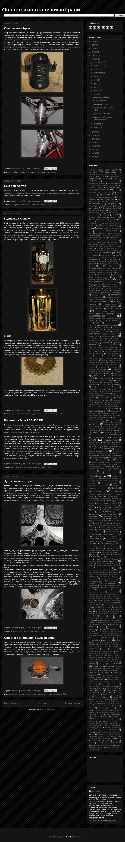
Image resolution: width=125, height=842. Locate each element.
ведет (104, 233)
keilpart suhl (99, 697)
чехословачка (95, 638)
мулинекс (94, 430)
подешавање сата (95, 466)
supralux (100, 734)
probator (91, 721)
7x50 (93, 174)
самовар (114, 536)
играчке (107, 327)
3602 (97, 172)
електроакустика (110, 304)
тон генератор (113, 592)
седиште (92, 548)
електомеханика (103, 290)
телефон (92, 583)
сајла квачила (99, 536)
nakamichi (106, 710)
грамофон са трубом (96, 261)
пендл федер (102, 460)
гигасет (115, 250)
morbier (111, 708)
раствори (118, 512)
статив (98, 568)
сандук (100, 541)
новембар (98, 66)
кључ (119, 360)
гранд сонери (113, 261)
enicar (104, 677)
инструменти (94, 334)
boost (111, 664)
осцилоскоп (104, 453)
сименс (94, 555)
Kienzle (60, 414)
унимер (108, 602)
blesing (115, 662)
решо (108, 527)
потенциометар (113, 478)
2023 (94, 48)
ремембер (106, 523)
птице (109, 501)
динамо (115, 277)
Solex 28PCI (117, 732)
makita (108, 706)
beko (108, 659)
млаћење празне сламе (97, 420)
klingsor (115, 699)
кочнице (103, 369)
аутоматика (113, 201)
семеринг (108, 550)
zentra (97, 749)
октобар (97, 69)
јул (95, 80)
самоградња (95, 538)
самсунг (91, 541)
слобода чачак (95, 561)
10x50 (102, 170)
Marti (116, 706)
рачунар (113, 514)
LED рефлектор (15, 186)
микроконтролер (104, 415)
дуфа (99, 288)
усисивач (98, 607)
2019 (94, 132)
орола (93, 451)
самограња (114, 539)
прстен (101, 501)
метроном (114, 411)
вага (90, 233)
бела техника (100, 210)
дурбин (91, 288)
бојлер (91, 219)
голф (119, 253)
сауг (116, 543)
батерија (118, 206)
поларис (118, 466)
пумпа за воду (101, 503)
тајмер (114, 577)
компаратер (106, 365)
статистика (107, 568)
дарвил (91, 272)
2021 (94, 55)
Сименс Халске (105, 554)
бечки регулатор (112, 212)
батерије (95, 208)
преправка (92, 485)
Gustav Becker (96, 688)
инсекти (115, 332)
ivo (96, 692)
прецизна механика (48, 172)
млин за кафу (113, 420)
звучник (98, 323)
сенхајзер (117, 550)
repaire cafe (102, 723)
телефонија (110, 583)
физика (98, 613)
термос (118, 585)
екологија (108, 288)
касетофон (99, 354)
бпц (114, 219)
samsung (92, 727)
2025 (94, 41)
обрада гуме (116, 435)
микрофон (95, 417)
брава (115, 221)
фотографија (116, 620)
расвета (108, 512)
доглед (94, 282)
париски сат (116, 455)
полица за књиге (106, 468)
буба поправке (102, 228)
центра (118, 631)
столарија (109, 570)
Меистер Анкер (97, 404)
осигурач (115, 451)
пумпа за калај (114, 503)
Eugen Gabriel (114, 677)
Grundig (113, 686)
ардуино (91, 187)
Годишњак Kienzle (17, 218)
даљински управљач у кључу (99, 270)
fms (117, 679)
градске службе (109, 257)
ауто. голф (101, 201)
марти (110, 398)
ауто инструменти (107, 197)
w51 (119, 743)
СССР (65, 694)
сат (117, 541)
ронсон (116, 529)
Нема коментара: (34, 168)
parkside (95, 717)
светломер (99, 546)
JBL (90, 695)
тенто (102, 585)
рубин (100, 532)
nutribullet (92, 712)
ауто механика (16, 631)
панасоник (93, 455)
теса (105, 587)
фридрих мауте (100, 624)
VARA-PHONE (96, 741)
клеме (104, 360)
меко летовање (112, 404)
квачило (98, 356)
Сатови (53, 414)
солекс (99, 563)
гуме (107, 266)
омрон (91, 449)
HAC (116, 688)
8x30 (99, 174)
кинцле (22, 414)
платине (108, 462)
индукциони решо (113, 329)
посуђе (102, 478)
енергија (111, 318)
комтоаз (91, 367)
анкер (103, 183)
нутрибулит (104, 435)
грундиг (92, 266)
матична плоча (97, 400)
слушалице (111, 561)
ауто (107, 192)
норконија (94, 435)
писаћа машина (97, 462)
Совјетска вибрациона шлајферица (29, 637)
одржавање (93, 447)
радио (91, 507)
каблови (115, 345)
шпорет (115, 646)
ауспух (116, 190)
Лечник (103, 384)
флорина (102, 616)
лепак (116, 382)
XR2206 (107, 747)
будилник (116, 228)
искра (114, 336)
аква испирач (114, 176)
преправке (103, 485)
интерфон (112, 334)
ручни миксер (106, 534)
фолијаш (92, 618)
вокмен (91, 246)
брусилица (114, 226)
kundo (111, 701)
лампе (111, 380)
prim (116, 719)
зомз (90, 327)
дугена (116, 286)
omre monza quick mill (106, 712)
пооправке (92, 471)
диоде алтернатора (95, 279)
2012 (94, 157)
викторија (92, 242)
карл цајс (108, 351)
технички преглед (104, 590)
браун (117, 223)
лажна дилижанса (105, 378)
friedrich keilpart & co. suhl (98, 682)
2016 (94, 142)
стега (116, 568)
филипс (107, 614)
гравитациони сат (107, 255)
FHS (103, 679)
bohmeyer (102, 664)
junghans (106, 695)
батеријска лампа (110, 208)
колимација (113, 362)
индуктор (101, 329)
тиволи (115, 590)
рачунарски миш (110, 516)
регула (115, 518)
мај (95, 87)
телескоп (114, 581)
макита (116, 393)
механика (92, 413)
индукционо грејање (96, 331)
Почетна (42, 703)
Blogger (77, 837)
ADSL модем (93, 653)
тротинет (92, 598)
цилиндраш (93, 635)
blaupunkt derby (104, 662)
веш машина (94, 240)
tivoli (99, 738)
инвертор (92, 329)
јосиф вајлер (106, 342)
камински (103, 349)
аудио (118, 187)
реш (102, 527)
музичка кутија (116, 428)
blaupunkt (92, 662)
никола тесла (109, 433)
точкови (91, 596)
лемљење (107, 382)
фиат (112, 611)
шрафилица (93, 649)
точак (116, 594)
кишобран (15, 172)
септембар (98, 73)
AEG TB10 (108, 653)
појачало (108, 466)
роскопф (92, 532)
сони (107, 563)
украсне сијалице (104, 600)
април (96, 90)
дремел (99, 286)
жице (100, 321)
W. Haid (106, 743)
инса (107, 332)
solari (90, 732)
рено (93, 525)
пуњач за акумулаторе (107, 505)
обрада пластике (110, 440)
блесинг (114, 217)
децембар (98, 62)
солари (91, 563)
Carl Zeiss (108, 666)
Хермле (92, 631)
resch (110, 723)
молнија (95, 424)
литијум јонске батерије (101, 387)
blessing (92, 664)
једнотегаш (93, 343)
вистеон (103, 242)
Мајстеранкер (106, 393)
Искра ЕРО (92, 338)
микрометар (117, 415)
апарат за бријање (101, 185)
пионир (118, 460)
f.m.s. (90, 679)
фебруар (98, 124)
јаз (106, 340)
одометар (114, 444)
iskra (113, 690)
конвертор (102, 367)
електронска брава (106, 311)
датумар (99, 272)
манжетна (101, 398)
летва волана (93, 384)
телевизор (114, 579)
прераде (115, 485)
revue (117, 723)
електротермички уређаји (101, 314)
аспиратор (109, 187)
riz (89, 725)
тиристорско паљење (96, 592)
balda (109, 657)
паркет (94, 458)
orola (101, 714)
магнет (115, 389)
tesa (102, 736)
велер (111, 233)
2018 (94, 135)
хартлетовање (93, 629)
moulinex (98, 710)
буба (91, 228)
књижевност (102, 362)
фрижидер (114, 625)
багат (99, 206)
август (96, 76)
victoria (91, 743)
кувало (100, 373)
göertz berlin (114, 684)
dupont (92, 675)
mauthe (91, 708)
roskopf (105, 725)
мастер (118, 398)
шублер (91, 651)
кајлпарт (100, 347)
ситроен (109, 557)
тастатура (104, 579)
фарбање (92, 609)
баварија (92, 206)
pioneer (91, 719)
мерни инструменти (97, 411)
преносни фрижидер (109, 483)
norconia (115, 710)
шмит (101, 644)
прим (100, 496)
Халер (102, 627)
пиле (111, 460)
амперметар (93, 183)
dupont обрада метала (110, 675)
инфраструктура (94, 336)
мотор (116, 424)
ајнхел (105, 176)
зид (96, 325)
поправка (115, 471)
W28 (113, 743)
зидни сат (113, 325)
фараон (115, 607)
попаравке (103, 471)
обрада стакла (94, 442)
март (96, 94)
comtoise (102, 670)
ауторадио (112, 204)
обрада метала (25, 172)
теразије (110, 585)
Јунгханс (92, 345)
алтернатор (93, 181)
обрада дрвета (99, 437)
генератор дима (112, 248)
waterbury (94, 745)
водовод (114, 242)
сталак (91, 565)
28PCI (91, 172)
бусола (97, 231)
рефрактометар (113, 525)
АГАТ (116, 174)
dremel (91, 672)
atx (117, 655)
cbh (108, 668)
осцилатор (92, 453)
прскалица (92, 501)
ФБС (100, 609)
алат (105, 179)
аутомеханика (95, 204)
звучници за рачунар (111, 323)
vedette (115, 741)
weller (110, 745)
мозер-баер (117, 422)
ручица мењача (112, 532)
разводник (106, 509)
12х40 (109, 170)
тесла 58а (114, 587)
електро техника (31, 694)
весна (105, 237)
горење (95, 255)
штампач (105, 649)
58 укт (119, 172)
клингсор (112, 360)
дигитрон (94, 277)
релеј (97, 523)
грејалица (92, 264)
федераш (115, 609)
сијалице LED (45, 205)
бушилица (19, 467)
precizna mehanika (104, 719)
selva (97, 730)
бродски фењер (102, 226)
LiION (117, 703)
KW (117, 701)
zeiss (90, 749)
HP (108, 690)
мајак (116, 391)
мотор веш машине (111, 426)
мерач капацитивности (97, 409)
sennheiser (105, 730)
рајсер (100, 512)
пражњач (102, 481)
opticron (93, 714)
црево (101, 635)
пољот (116, 468)
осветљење (26, 205)
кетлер (91, 358)
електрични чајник (98, 299)
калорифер (92, 349)
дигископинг (117, 275)
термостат (95, 588)
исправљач (93, 340)
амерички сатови (110, 181)
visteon (98, 743)
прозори (115, 498)
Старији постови (72, 703)
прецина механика (105, 494)
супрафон (92, 577)
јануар (97, 127)
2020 (94, 59)
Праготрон (92, 481)
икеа (116, 327)
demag (110, 670)
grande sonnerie (94, 686)
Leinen (110, 703)
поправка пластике (111, 473)
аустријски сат (94, 192)
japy (111, 692)
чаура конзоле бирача (113, 635)
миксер (105, 417)
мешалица (92, 415)
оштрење (115, 453)
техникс (91, 590)
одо (104, 444)
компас (115, 365)
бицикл (115, 215)
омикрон (105, 446)
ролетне (108, 529)
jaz (117, 692)
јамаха (115, 340)
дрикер (107, 286)
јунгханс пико (105, 345)
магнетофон (106, 391)
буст (104, 231)
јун (95, 83)
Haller (91, 690)
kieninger (115, 697)
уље (100, 602)
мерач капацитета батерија (108, 406)
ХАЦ (104, 629)
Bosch (48, 467)
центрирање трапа (99, 633)
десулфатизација (103, 275)
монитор (107, 424)
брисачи (91, 226)
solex (97, 732)
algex (117, 653)
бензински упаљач (96, 213)
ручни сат (117, 534)
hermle (99, 690)
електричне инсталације (111, 293)
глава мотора (28, 631)
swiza (119, 734)
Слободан (96, 791)
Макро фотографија (97, 395)
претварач (92, 488)
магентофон (93, 389)
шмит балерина (112, 644)
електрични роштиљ (114, 297)
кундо (93, 376)
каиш (90, 347)
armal (98, 655)
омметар (115, 446)
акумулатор (93, 179)
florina (111, 679)
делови (91, 275)
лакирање (117, 378)
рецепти (92, 527)
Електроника (16, 205)
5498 (105, 172)
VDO (107, 741)
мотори (91, 428)
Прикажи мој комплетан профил (102, 821)
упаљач (117, 602)
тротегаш (115, 596)
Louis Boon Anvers (95, 706)
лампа (102, 380)
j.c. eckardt (103, 692)
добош (118, 279)
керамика (107, 356)
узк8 (99, 598)
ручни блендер (94, 534)
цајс (111, 631)
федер (107, 609)
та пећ (104, 577)
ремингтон (117, 523)
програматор (112, 496)
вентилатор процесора (113, 235)
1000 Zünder (93, 170)
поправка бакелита (95, 473)
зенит (91, 325)
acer (116, 651)
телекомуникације (95, 581)
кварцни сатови (112, 353)
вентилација (95, 237)
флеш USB (92, 616)
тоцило (108, 594)
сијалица (94, 552)
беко (90, 210)
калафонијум (112, 347)
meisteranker (101, 708)
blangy (116, 659)
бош (12, 467)
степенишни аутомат (96, 570)
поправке (36, 172)
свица (108, 546)
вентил (118, 233)
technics (94, 736)
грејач (102, 263)
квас (90, 356)
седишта (116, 546)
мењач (91, 406)
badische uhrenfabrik (96, 657)
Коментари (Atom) (49, 710)
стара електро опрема (105, 565)
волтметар (109, 246)
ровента (99, 530)
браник (104, 223)
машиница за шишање (113, 402)
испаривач (114, 338)
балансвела (108, 206)
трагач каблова (103, 596)
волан (100, 246)
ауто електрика (106, 195)
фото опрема (105, 618)
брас (110, 223)
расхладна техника (99, 514)
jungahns (97, 695)
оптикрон (118, 449)
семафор (99, 550)
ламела (93, 380)
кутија (101, 376)
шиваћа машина (112, 642)
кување (108, 374)
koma (90, 701)
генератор (100, 248)
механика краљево (109, 413)
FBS (96, 679)
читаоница (107, 638)
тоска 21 (92, 594)
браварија (93, 223)
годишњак (15, 414)
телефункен (93, 585)
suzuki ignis (110, 734)
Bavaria (100, 659)
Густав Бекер (94, 268)
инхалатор (106, 336)
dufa (99, 672)
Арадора (114, 185)
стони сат (114, 572)
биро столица (93, 215)
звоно (91, 323)
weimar (103, 745)
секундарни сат (112, 548)
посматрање (93, 478)
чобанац (97, 640)
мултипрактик (105, 430)
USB (119, 738)
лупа (116, 387)
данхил (115, 270)
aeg (101, 653)
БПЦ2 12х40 (103, 221)
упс (106, 605)
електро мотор (113, 299)
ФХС (91, 627)
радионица (117, 507)
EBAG (91, 677)
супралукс (114, 574)
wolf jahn (99, 747)
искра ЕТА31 (103, 338)
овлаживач (117, 442)
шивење (92, 644)
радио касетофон (104, 507)
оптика (107, 449)
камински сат (115, 349)
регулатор (92, 521)
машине (99, 402)
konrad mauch (100, 701)
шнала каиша (94, 646)
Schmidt (108, 728)
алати (115, 178)
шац (93, 642)
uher (113, 739)
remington (92, 723)
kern (107, 697)
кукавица (117, 374)
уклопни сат (108, 598)
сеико (100, 548)
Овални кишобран (17, 28)
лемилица (95, 382)
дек (117, 272)
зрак (98, 327)
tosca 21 (106, 738)
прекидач (92, 483)
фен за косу (102, 611)
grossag (105, 686)
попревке (115, 476)
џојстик (118, 640)
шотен (106, 646)
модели (107, 422)
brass (94, 666)
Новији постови (11, 703)
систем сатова (96, 557)
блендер (103, 217)
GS (120, 686)
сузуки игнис (102, 574)
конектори (114, 367)
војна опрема (112, 244)
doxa (116, 670)
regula (106, 721)
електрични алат (30, 467)
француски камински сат (100, 622)
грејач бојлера (113, 263)
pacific (108, 714)
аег (98, 176)
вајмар (97, 233)
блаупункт (92, 217)
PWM (99, 721)
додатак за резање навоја (110, 282)
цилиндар (114, 633)
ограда (94, 444)
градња (91, 257)
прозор (105, 498)
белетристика (113, 210)
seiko (90, 730)
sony (93, 734)
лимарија (117, 385)
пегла (111, 458)
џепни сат (107, 640)
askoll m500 (108, 655)
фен (90, 611)
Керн (116, 356)
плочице (114, 464)
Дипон (108, 279)
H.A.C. (109, 688)
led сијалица (101, 703)
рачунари (93, 516)
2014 (94, 150)
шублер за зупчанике (104, 651)
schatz (99, 728)
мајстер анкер (93, 393)
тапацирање (93, 579)
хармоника (113, 627)
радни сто (95, 509)
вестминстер (114, 237)
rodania (96, 725)
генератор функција (96, 250)
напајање (97, 433)
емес (103, 318)
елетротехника (94, 318)
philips (105, 717)
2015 (94, 146)
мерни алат (113, 409)
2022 (94, 52)
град (117, 255)
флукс (110, 616)
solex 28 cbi (106, 732)
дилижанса (105, 277)
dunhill (116, 672)
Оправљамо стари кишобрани (41, 9)
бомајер (100, 219)
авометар (108, 174)
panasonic (117, 714)
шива (101, 642)
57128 (112, 172)
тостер (100, 594)
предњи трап (113, 481)
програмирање (94, 498)
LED (90, 703)
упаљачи (96, 605)
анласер (111, 183)
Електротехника (97, 316)
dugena (107, 672)
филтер (115, 613)
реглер (105, 518)
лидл (109, 384)
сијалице (105, 552)
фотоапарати (103, 620)
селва (91, 550)
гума (100, 266)
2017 (94, 139)
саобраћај (109, 541)
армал (100, 187)
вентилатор (95, 235)
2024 (94, 45)
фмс (116, 616)
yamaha (116, 747)
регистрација (93, 518)
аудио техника (100, 189)
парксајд (102, 458)
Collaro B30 (92, 670)
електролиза (93, 306)
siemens (115, 730)
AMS (90, 655)
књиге (93, 362)
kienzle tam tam (104, 699)
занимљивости (113, 320)
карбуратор (97, 351)
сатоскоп (107, 543)
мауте (107, 400)
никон (119, 433)
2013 (94, 153)
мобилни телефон (95, 422)
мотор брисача (94, 426)
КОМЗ (97, 365)
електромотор (95, 309)
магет (105, 389)
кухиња (108, 376)
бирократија (105, 215)
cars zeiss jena (99, 668)
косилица (92, 369)
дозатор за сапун (111, 284)
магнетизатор (93, 391)
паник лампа (104, 455)
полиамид (94, 468)
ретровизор (101, 525)
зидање (103, 325)
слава (97, 559)
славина (107, 559)
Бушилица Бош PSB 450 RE (23, 420)
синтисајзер (117, 554)
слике (116, 559)
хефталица (103, 631)
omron (119, 712)
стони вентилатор (102, 572)
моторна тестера (102, 428)
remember (115, 721)
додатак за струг (95, 284)
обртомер (106, 442)
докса (91, 286)
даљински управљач (110, 268)
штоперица (114, 649)
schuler (116, 727)
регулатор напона (107, 520)
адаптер (91, 176)
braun (100, 666)
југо (36, 631)
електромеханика (109, 306)
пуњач (91, 505)
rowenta (115, 725)
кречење (105, 371)
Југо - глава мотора (18, 481)
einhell (98, 677)
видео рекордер (111, 240)
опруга (98, 449)
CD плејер (115, 668)
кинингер (102, 358)
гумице (115, 266)
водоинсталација (95, 244)
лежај (119, 380)
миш (115, 417)
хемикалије (114, 629)
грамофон (112, 259)
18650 (116, 170)
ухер (108, 607)
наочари (117, 430)
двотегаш (108, 272)
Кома (90, 365)
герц (108, 250)
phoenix (115, 716)
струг (91, 574)
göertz (104, 684)
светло (91, 546)
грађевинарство (95, 259)
